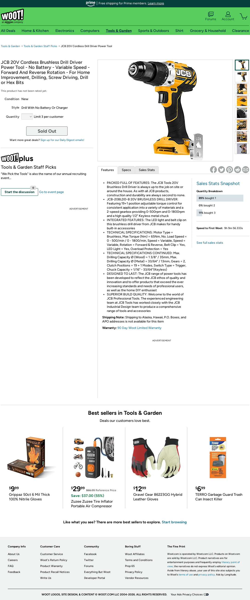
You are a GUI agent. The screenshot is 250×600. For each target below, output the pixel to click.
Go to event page (51, 192)
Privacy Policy (133, 572)
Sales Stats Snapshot (218, 183)
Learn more (156, 3)
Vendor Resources (136, 578)
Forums (210, 16)
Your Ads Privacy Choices (187, 594)
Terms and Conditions (139, 560)
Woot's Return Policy (53, 560)
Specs (126, 170)
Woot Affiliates (135, 554)
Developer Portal (94, 578)
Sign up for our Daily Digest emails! (62, 140)
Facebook (90, 554)
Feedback (14, 572)
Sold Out (47, 131)
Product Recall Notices (55, 572)
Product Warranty (51, 566)
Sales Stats (147, 170)
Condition (12, 99)
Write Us (45, 578)
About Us (14, 554)
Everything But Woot (97, 572)
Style (15, 107)
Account (228, 16)
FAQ (10, 566)
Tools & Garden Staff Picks (40, 46)
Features (107, 170)
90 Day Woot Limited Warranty (139, 328)
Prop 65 (130, 566)
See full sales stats (209, 243)
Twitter (89, 560)
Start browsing (174, 522)
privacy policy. (206, 574)
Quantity (12, 117)
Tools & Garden (10, 46)
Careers (13, 560)
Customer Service (51, 554)
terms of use (186, 574)
